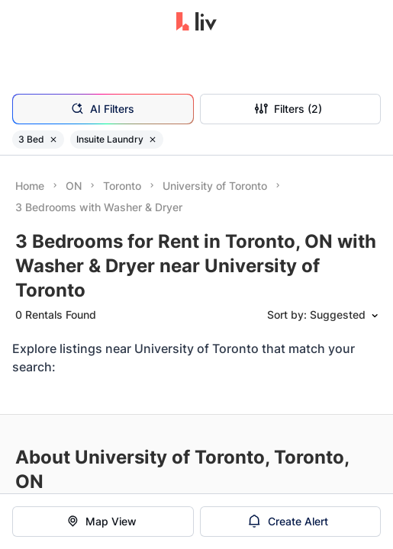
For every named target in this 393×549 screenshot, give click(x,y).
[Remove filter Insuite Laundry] (152, 139)
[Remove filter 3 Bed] (53, 139)
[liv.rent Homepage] (196, 23)
